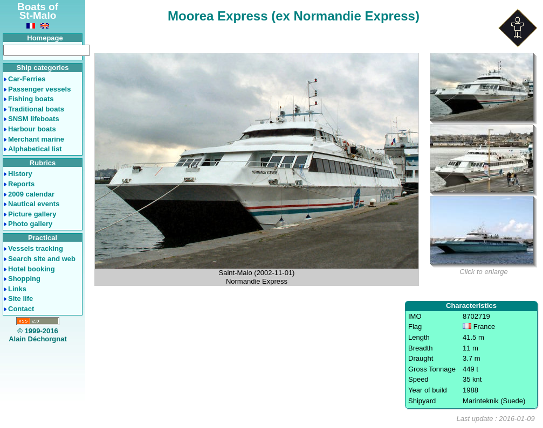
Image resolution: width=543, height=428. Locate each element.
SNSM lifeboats (33, 119)
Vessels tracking (35, 248)
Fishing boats (31, 99)
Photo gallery (30, 224)
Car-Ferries (26, 79)
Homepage (45, 38)
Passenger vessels (39, 89)
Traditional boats (36, 109)
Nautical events (33, 204)
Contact (21, 309)
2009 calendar (31, 194)
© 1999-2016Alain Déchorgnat (38, 335)
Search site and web (41, 259)
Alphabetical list (35, 149)
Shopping (24, 279)
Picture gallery (32, 214)
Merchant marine (36, 139)
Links (17, 289)
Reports (21, 184)
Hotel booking (31, 269)
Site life (20, 298)
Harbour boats (32, 129)
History (20, 174)
